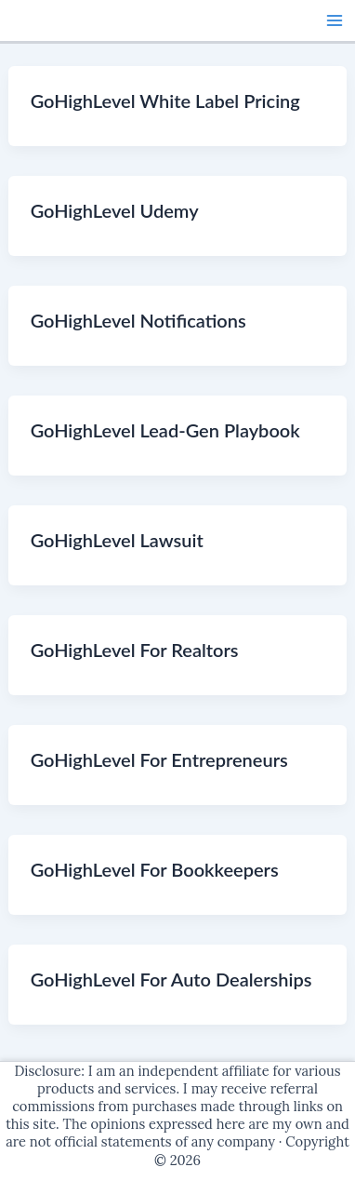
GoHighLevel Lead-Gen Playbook (165, 430)
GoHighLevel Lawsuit (117, 540)
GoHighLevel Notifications (138, 320)
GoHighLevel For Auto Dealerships (171, 979)
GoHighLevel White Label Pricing (165, 100)
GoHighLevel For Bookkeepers (155, 869)
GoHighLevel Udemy (115, 210)
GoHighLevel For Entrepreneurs (159, 759)
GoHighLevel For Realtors (135, 649)
